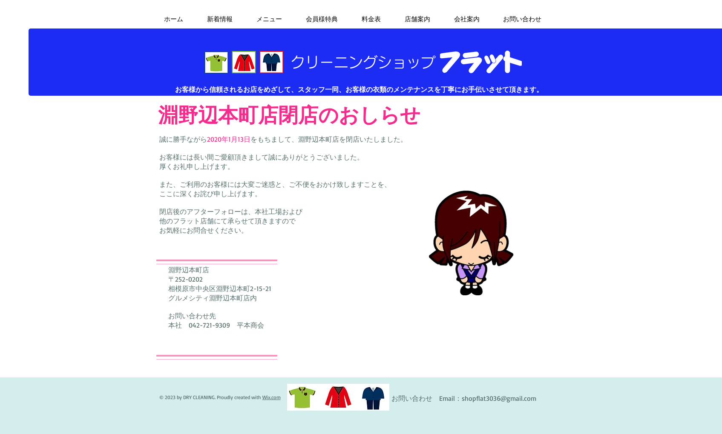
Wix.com (271, 397)
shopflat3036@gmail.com (499, 398)
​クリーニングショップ (363, 62)
